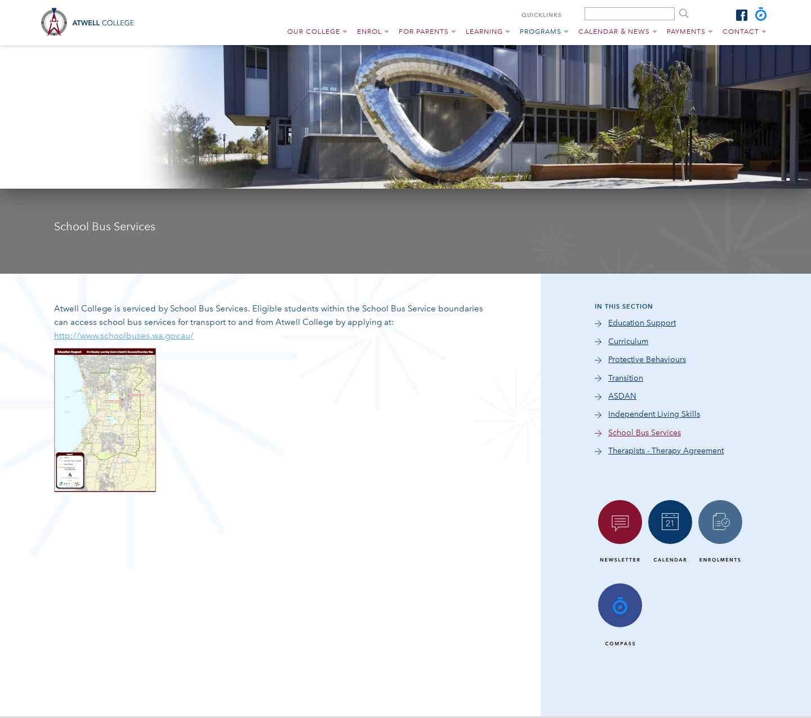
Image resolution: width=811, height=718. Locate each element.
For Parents (424, 31)
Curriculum (628, 341)
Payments (686, 31)
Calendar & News (614, 31)
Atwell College (91, 22)
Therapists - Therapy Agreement (666, 451)
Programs (541, 31)
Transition (625, 378)
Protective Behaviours (647, 359)
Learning (484, 31)
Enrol (369, 31)
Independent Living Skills (654, 414)
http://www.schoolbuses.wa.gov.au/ (124, 336)
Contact (741, 31)
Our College (313, 31)
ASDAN (622, 396)
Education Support (642, 323)
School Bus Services (644, 433)
